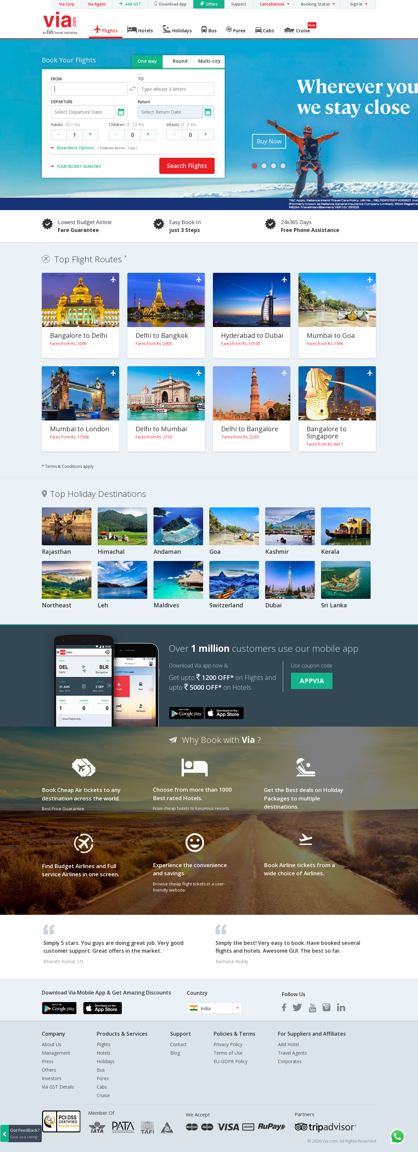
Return (144, 102)
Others (49, 1070)
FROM (56, 79)
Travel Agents (292, 1053)
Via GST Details (58, 1087)
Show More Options (96, 148)
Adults (65, 124)
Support (238, 4)
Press (48, 1061)
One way (147, 61)
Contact (178, 1044)
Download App (172, 4)
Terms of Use (228, 1053)
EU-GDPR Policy (231, 1061)
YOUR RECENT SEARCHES (78, 166)
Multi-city (209, 61)
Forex (103, 1078)
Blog (175, 1053)
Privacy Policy (228, 1044)
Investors (51, 1078)
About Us (51, 1044)
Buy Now (269, 141)
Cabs (102, 1087)
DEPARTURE (61, 102)
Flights (103, 1044)
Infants (181, 124)
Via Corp (66, 4)
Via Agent (97, 4)
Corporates (290, 1061)
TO (141, 79)
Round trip (179, 66)
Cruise (103, 1095)
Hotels (103, 1053)
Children (126, 124)
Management (56, 1053)
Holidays (106, 1061)
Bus (101, 1070)
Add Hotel (288, 1044)
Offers (212, 4)
